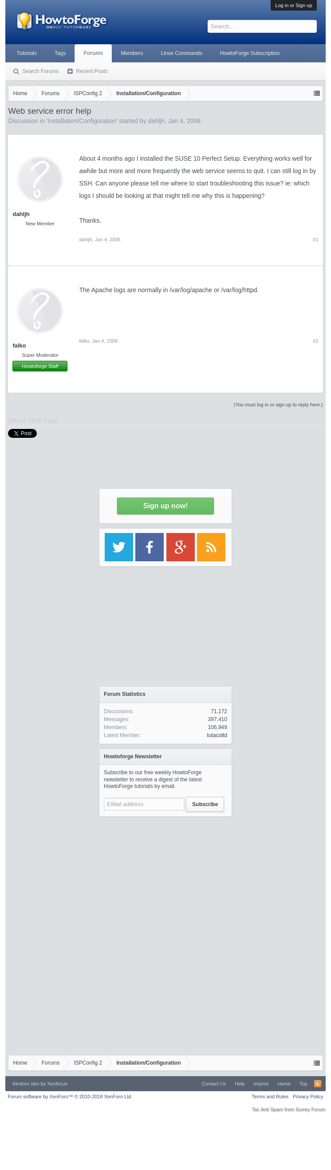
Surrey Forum (310, 1109)
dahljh (20, 214)
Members (132, 53)
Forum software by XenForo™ (70, 1096)
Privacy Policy (308, 1096)
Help (240, 1083)
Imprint (261, 1083)
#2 (315, 341)
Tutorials (26, 53)
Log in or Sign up (293, 5)
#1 (315, 239)
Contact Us (214, 1083)
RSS (317, 1083)
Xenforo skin (25, 1083)
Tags (60, 53)
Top (303, 1083)
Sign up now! (165, 506)
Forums (93, 53)
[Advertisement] (165, 876)
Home (283, 1083)
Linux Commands (181, 53)
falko (19, 345)
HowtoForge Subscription (250, 53)
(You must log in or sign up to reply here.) (278, 404)
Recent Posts (91, 71)
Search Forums (40, 71)
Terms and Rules (270, 1096)
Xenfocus (57, 1083)
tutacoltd (217, 735)
